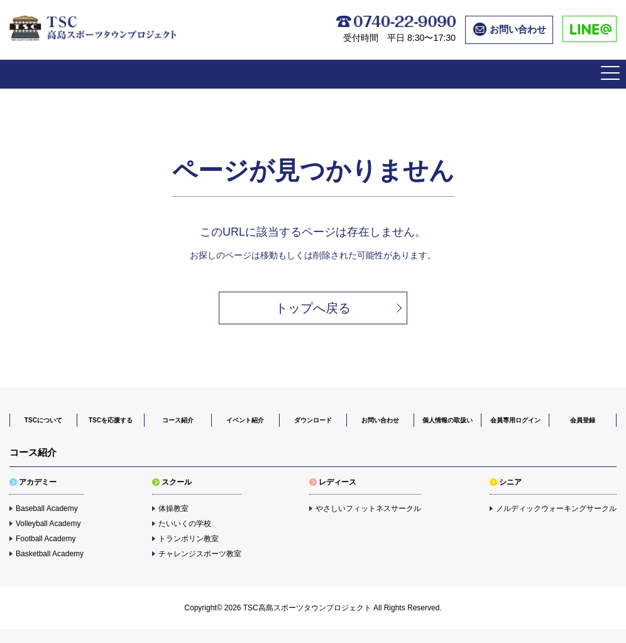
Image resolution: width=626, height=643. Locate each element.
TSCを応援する (111, 420)
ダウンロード (313, 420)
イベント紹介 (245, 420)
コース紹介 (178, 420)
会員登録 (582, 420)
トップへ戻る (313, 308)
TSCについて (43, 420)
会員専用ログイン (515, 420)
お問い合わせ (380, 420)
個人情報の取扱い (447, 420)
